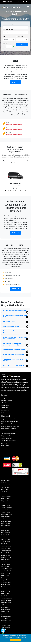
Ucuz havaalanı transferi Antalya (8, 431)
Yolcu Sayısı (5, 43)
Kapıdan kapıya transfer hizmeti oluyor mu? (15, 350)
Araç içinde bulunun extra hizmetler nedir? (15, 366)
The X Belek (6, 281)
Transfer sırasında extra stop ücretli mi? (15, 355)
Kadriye (15, 123)
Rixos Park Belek (7, 278)
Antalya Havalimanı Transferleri (7, 435)
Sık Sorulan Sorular (5, 410)
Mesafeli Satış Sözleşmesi (6, 400)
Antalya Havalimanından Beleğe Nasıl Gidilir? (15, 311)
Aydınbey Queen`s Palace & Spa (11, 275)
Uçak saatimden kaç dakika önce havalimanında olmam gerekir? (15, 345)
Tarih (4, 36)
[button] (5, 190)
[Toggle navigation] (28, 7)
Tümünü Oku (15, 82)
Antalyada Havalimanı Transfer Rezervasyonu (10, 419)
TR (22, 1)
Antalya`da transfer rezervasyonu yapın (9, 421)
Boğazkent (15, 133)
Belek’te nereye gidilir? (15, 322)
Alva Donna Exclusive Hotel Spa (11, 284)
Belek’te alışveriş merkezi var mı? (15, 326)
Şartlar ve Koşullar (5, 405)
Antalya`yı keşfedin (5, 445)
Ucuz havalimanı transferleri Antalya (8, 433)
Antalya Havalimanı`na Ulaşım (7, 423)
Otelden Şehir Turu (5, 448)
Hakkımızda (3, 402)
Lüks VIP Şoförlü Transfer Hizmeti (8, 440)
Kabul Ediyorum (15, 640)
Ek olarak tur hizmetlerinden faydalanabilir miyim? (15, 332)
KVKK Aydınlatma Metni (6, 398)
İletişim (2, 412)
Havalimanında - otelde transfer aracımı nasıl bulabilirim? (15, 360)
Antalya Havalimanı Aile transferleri (8, 428)
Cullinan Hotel (7, 272)
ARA (22, 44)
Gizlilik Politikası (4, 407)
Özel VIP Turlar (4, 443)
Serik (15, 128)
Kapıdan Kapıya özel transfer (7, 438)
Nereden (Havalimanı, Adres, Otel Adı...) (12, 24)
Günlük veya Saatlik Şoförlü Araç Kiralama (10, 426)
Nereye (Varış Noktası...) (8, 29)
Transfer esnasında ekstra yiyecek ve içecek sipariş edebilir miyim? (15, 338)
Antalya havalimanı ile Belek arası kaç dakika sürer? (15, 316)
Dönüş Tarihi (19, 36)
